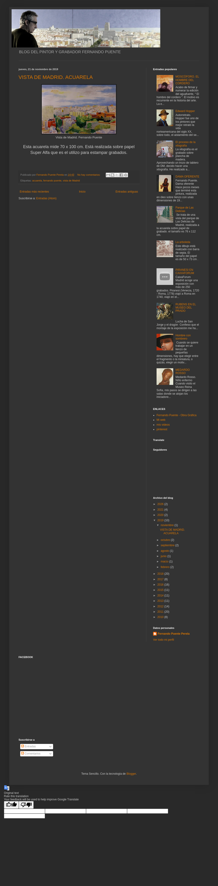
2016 (160, 584)
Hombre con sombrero (183, 337)
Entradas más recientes (34, 191)
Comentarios (30, 753)
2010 (160, 617)
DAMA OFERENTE (187, 176)
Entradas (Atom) (46, 198)
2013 (160, 600)
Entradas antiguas (126, 191)
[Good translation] (11, 805)
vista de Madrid (71, 180)
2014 (160, 595)
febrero (165, 567)
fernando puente (52, 180)
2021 (160, 509)
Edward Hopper (185, 111)
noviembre (167, 525)
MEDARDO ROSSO (183, 371)
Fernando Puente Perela (173, 633)
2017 (160, 579)
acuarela (37, 180)
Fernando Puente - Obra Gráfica (176, 415)
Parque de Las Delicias (185, 209)
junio (164, 556)
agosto (165, 550)
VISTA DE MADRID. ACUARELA (56, 77)
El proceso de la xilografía (186, 143)
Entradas (28, 746)
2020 (160, 515)
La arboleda (183, 242)
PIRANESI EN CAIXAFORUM (185, 271)
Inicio (82, 191)
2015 (160, 590)
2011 (160, 611)
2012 (160, 606)
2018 (160, 573)
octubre (166, 540)
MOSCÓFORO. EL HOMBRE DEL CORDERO (187, 80)
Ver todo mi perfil (163, 639)
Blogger (131, 773)
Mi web (161, 419)
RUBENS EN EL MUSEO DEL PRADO (186, 308)
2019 (160, 520)
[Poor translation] (26, 805)
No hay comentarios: (89, 174)
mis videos (163, 424)
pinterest (162, 429)
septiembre (168, 545)
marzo (165, 561)
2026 (160, 504)
